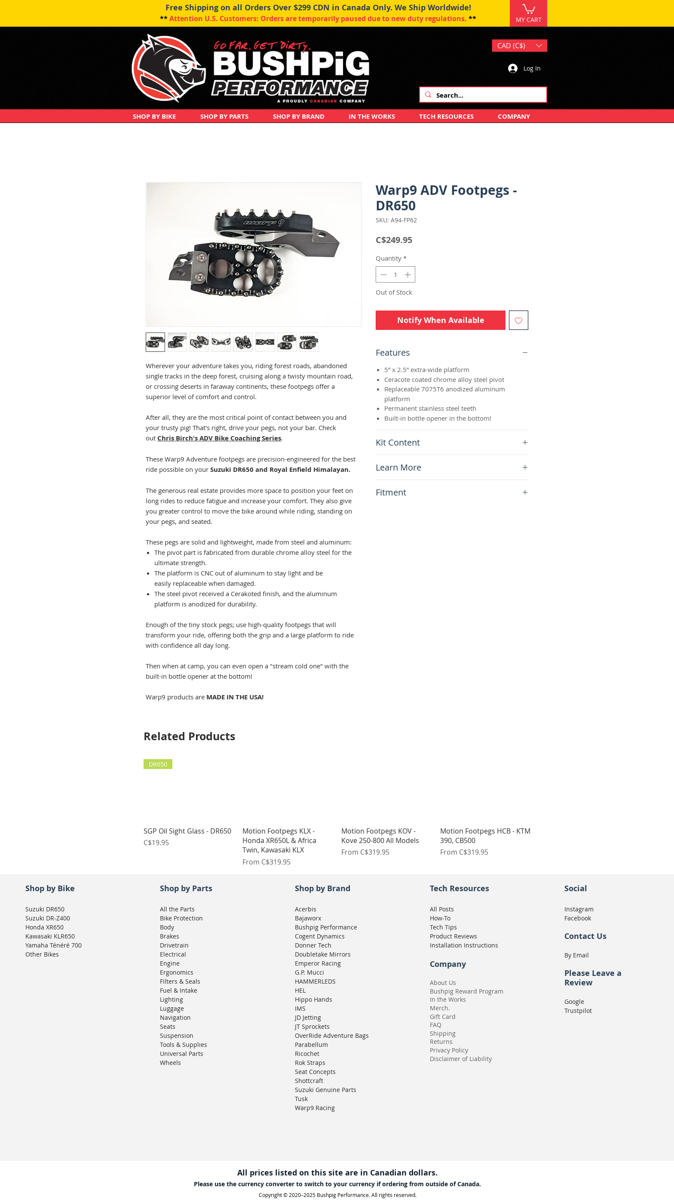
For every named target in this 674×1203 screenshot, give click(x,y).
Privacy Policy (449, 1050)
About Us (443, 982)
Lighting (171, 999)
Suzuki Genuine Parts (325, 1090)
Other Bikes (42, 954)
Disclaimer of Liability (461, 1059)
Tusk (301, 1099)
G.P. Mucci (309, 972)
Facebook (577, 918)
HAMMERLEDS (315, 981)
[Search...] (482, 95)
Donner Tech (313, 945)
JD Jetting (308, 1017)
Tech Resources (459, 888)
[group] (337, 813)
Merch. (440, 1008)
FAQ (435, 1025)
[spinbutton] (396, 275)
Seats (167, 1026)
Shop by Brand (322, 888)
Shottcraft (309, 1081)
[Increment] (408, 275)
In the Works (448, 999)
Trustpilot (578, 1010)
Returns (441, 1041)
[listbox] (520, 45)
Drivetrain (174, 945)
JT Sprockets (312, 1026)
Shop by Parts (186, 888)
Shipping (443, 1033)
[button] (528, 8)
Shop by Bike (50, 888)
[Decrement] (383, 275)
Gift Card (443, 1016)
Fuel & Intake (178, 990)
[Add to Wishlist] (518, 320)
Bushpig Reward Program (466, 991)
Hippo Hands (313, 999)
